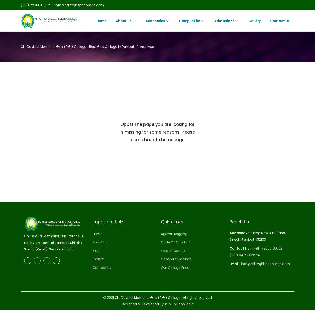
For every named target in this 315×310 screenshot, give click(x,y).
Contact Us (102, 267)
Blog (96, 250)
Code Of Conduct (175, 242)
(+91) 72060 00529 (36, 5)
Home (98, 234)
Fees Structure (173, 250)
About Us (100, 242)
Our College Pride (175, 267)
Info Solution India (179, 304)
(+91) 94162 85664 (245, 255)
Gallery (98, 259)
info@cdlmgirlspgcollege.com (79, 5)
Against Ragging (174, 234)
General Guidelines (176, 259)
